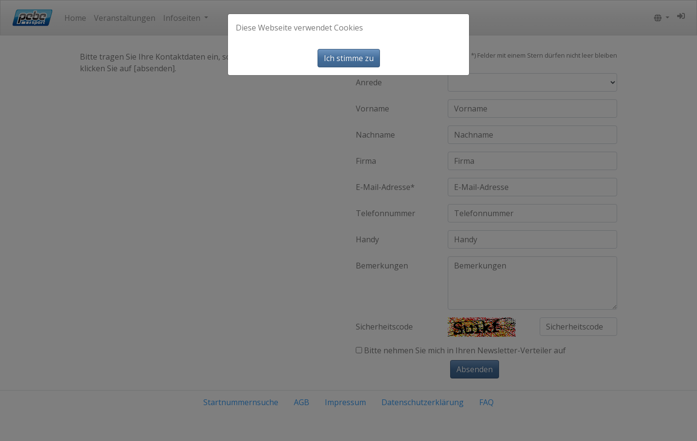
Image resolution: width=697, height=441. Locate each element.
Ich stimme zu (349, 58)
